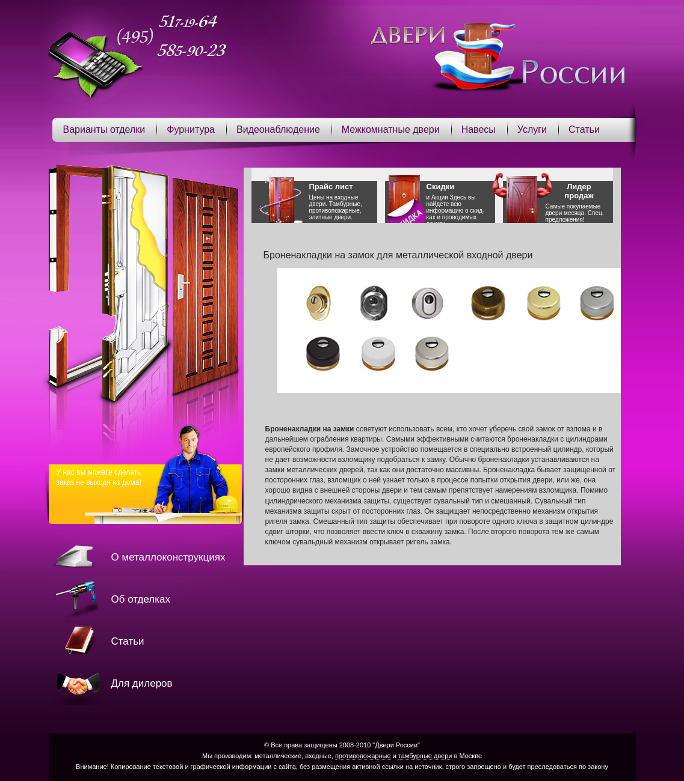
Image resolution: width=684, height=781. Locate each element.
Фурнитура (191, 129)
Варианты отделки (104, 129)
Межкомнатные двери (391, 129)
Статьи (584, 129)
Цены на (343, 201)
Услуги (532, 129)
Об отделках (140, 599)
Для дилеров (142, 683)
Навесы (478, 129)
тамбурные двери (425, 755)
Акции (439, 197)
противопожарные (363, 755)
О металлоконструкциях (168, 557)
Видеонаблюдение (278, 129)
